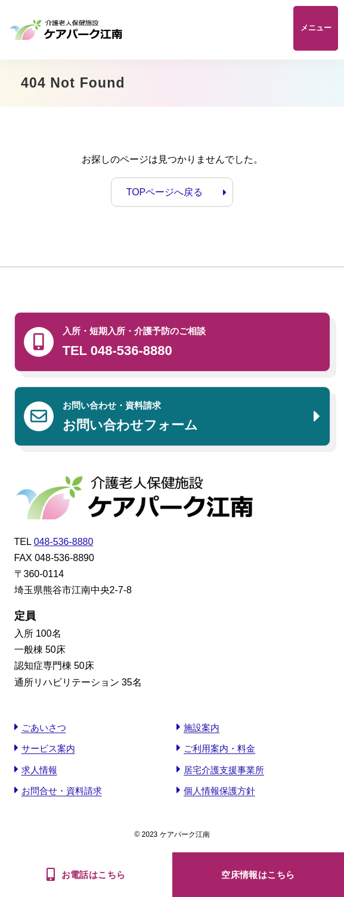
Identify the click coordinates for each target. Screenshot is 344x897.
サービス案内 (48, 748)
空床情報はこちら (258, 875)
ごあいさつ (43, 727)
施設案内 (201, 727)
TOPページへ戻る (164, 192)
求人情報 (39, 770)
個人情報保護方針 (219, 791)
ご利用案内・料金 (219, 748)
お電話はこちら (93, 875)
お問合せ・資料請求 (61, 791)
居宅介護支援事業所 (224, 770)
